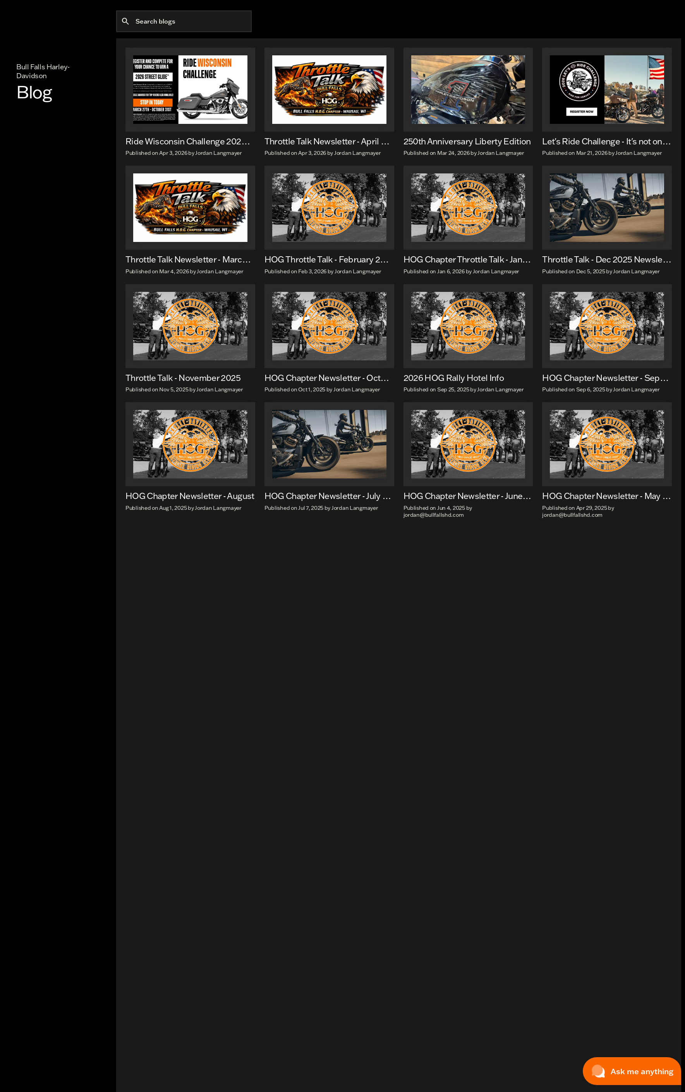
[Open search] (603, 25)
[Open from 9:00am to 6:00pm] (284, 5)
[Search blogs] (184, 60)
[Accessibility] (114, 5)
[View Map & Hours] (354, 5)
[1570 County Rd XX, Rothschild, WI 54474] (190, 5)
